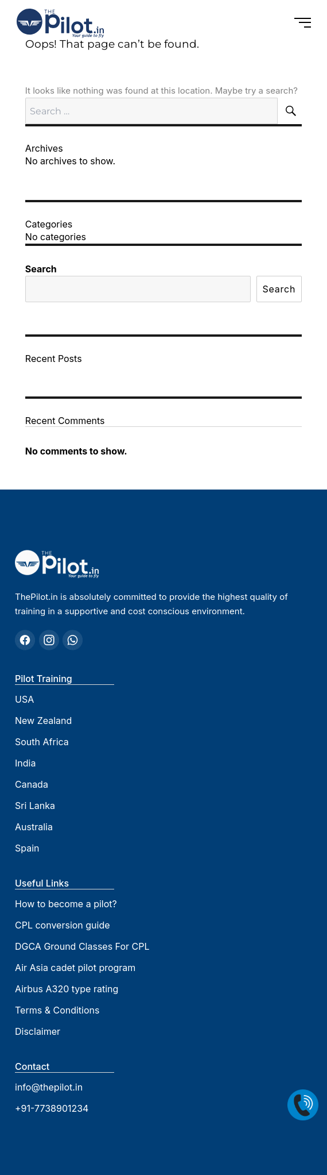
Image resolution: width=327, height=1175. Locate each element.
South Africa (42, 742)
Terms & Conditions (57, 1010)
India (25, 763)
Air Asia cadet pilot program (75, 967)
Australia (34, 827)
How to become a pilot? (66, 904)
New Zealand (43, 720)
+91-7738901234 (51, 1108)
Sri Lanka (35, 805)
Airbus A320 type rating (66, 989)
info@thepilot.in (49, 1087)
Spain (27, 848)
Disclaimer (37, 1031)
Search (41, 269)
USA (24, 699)
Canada (31, 784)
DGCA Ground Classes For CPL (82, 946)
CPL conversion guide (62, 925)
